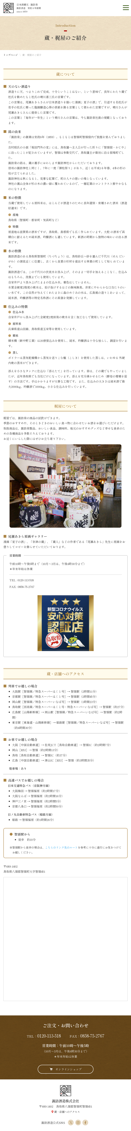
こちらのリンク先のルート (61, 847)
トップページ (10, 55)
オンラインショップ (68, 1069)
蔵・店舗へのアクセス (67, 1112)
